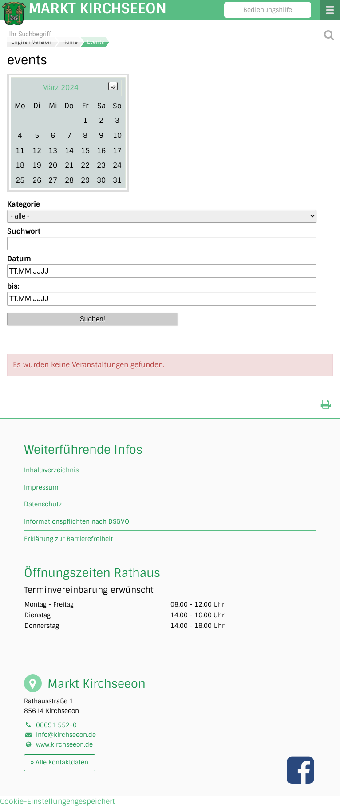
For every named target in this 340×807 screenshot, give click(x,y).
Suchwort (23, 231)
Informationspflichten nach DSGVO (76, 521)
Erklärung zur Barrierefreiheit (68, 539)
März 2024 (60, 87)
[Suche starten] (328, 34)
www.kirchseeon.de (64, 744)
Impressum (41, 487)
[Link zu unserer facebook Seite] (301, 779)
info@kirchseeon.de (66, 735)
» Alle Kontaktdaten (59, 762)
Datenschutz (43, 504)
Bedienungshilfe (267, 10)
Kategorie (23, 204)
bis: (13, 286)
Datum (19, 258)
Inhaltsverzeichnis (51, 470)
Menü (330, 10)
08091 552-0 (56, 725)
